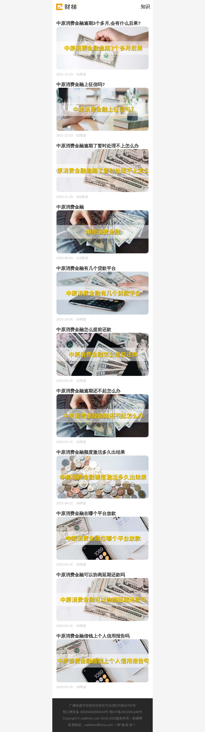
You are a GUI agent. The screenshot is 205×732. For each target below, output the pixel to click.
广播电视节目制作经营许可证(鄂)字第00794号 (102, 705)
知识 (145, 6)
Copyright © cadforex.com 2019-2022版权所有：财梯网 (102, 718)
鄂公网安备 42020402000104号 (85, 712)
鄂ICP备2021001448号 (125, 712)
